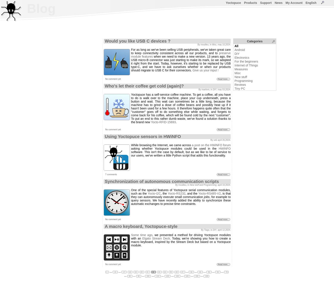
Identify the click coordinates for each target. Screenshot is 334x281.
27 (183, 272)
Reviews (240, 84)
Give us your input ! (206, 70)
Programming (244, 81)
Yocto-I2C (154, 193)
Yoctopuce (233, 3)
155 (206, 276)
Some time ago (141, 235)
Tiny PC (240, 88)
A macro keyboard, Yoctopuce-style (141, 226)
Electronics (242, 57)
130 (177, 276)
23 (159, 272)
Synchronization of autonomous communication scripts (162, 181)
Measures (241, 69)
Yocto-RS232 (176, 193)
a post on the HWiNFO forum (211, 145)
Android (240, 50)
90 (138, 276)
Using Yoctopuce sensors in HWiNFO (143, 136)
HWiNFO (225, 148)
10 (115, 272)
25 (171, 272)
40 (200, 272)
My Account (294, 3)
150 (197, 276)
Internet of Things (246, 65)
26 (177, 272)
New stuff (241, 77)
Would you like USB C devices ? (138, 41)
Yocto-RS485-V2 (209, 193)
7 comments (111, 174)
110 (158, 276)
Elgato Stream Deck (156, 238)
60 (217, 272)
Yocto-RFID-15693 (163, 122)
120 (167, 276)
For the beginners (246, 61)
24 (165, 272)
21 (147, 272)
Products (250, 3)
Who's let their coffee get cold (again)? (144, 86)
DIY (237, 53)
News (279, 3)
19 (136, 272)
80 (129, 276)
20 (142, 272)
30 (191, 272)
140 (187, 276)
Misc (238, 73)
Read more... (223, 79)
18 (130, 272)
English (311, 3)
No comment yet (113, 79)
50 (209, 272)
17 (124, 272)
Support (266, 3)
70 (226, 272)
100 (148, 276)
